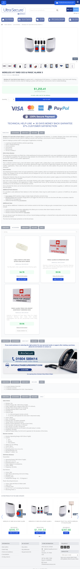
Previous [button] (2, 517)
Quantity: (4, 99)
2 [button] (40, 536)
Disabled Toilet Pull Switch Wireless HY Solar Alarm (66, 522)
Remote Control (9, 197)
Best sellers (5, 547)
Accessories (15, 132)
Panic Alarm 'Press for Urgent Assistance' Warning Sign (21, 309)
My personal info (26, 552)
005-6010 (25, 209)
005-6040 (22, 211)
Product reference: (7, 75)
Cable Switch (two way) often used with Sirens (22, 260)
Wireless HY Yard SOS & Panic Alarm (14, 521)
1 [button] (39, 536)
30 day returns (6, 557)
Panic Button (8, 196)
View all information (21, 276)
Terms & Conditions (7, 552)
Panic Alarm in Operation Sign (58, 260)
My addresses (25, 549)
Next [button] (77, 517)
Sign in (76, 13)
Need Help (5, 549)
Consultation (5, 554)
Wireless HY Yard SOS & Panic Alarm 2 (40, 521)
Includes (34, 132)
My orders (24, 547)
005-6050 (26, 212)
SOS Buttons (23, 200)
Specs (41, 132)
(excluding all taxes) (40, 91)
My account (25, 543)
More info (6, 132)
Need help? (25, 132)
